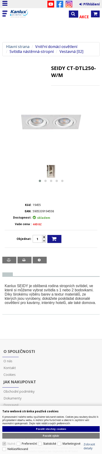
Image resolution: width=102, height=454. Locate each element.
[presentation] (7, 274)
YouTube (50, 4)
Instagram (69, 4)
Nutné (11, 444)
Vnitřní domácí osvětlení (56, 46)
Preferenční (29, 444)
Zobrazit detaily (89, 446)
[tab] (7, 274)
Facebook (59, 4)
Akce (84, 16)
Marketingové (72, 444)
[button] (40, 181)
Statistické (49, 444)
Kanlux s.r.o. (24, 13)
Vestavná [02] (71, 51)
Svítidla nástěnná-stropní (32, 51)
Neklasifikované (17, 449)
